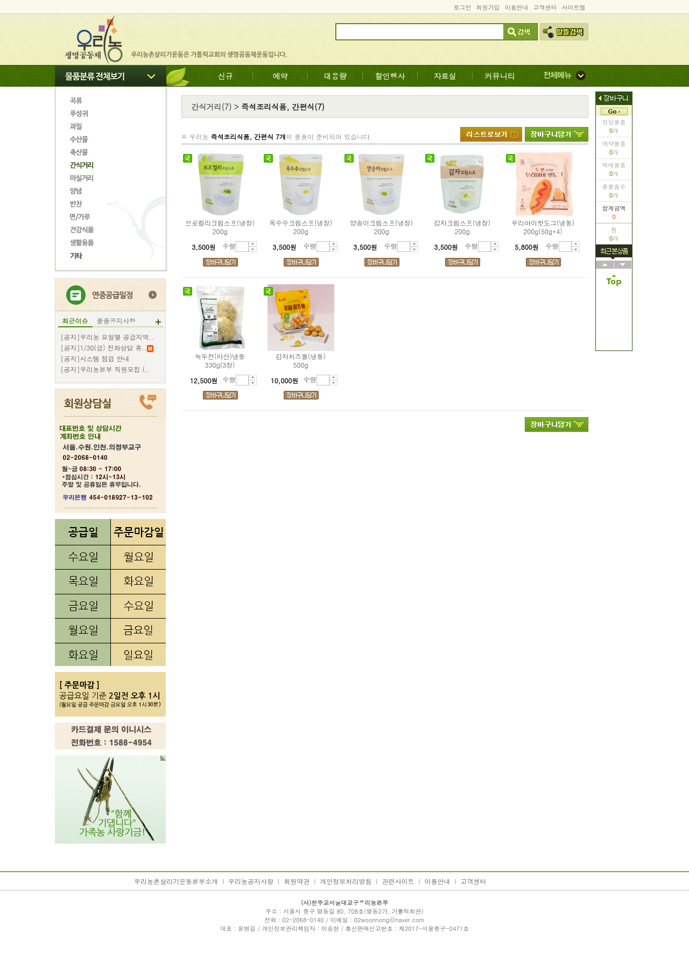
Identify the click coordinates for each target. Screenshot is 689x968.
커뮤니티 (500, 76)
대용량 (335, 76)
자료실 (445, 76)
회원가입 (488, 7)
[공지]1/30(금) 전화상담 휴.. (107, 347)
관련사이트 (398, 881)
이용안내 (517, 7)
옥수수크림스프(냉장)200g (300, 227)
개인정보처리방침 (345, 881)
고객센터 (545, 7)
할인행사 (390, 76)
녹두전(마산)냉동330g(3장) (220, 360)
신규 (225, 76)
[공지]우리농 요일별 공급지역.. (107, 337)
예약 (280, 76)
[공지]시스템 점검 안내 (95, 358)
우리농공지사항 (250, 881)
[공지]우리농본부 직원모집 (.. (105, 369)
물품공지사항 (116, 321)
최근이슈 (75, 321)
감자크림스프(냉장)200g (462, 227)
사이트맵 (574, 7)
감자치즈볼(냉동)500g (301, 360)
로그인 (463, 7)
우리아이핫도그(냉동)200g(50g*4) (542, 227)
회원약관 (297, 881)
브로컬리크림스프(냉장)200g (220, 227)
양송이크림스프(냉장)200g (381, 227)
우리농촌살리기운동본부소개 (176, 881)
